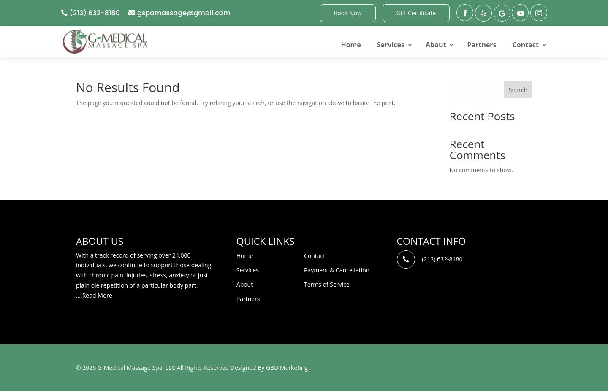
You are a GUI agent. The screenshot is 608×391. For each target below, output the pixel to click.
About (436, 44)
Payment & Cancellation (336, 270)
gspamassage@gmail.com (184, 13)
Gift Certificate (416, 13)
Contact (526, 44)
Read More (97, 295)
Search (518, 90)
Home (351, 44)
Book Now (348, 13)
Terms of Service (327, 284)
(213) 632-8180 (95, 13)
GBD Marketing (287, 368)
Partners (481, 44)
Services (390, 44)
